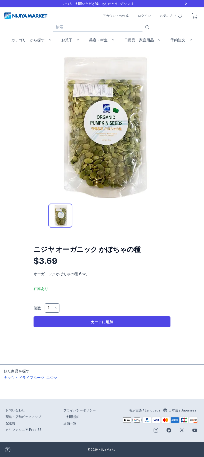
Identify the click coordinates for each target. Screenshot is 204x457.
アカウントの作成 (116, 16)
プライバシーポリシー (79, 410)
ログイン (144, 16)
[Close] (186, 3)
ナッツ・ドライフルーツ (24, 377)
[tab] (60, 215)
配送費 (10, 423)
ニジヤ (51, 377)
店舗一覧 (69, 423)
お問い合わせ (15, 410)
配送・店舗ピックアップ (23, 417)
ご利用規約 (71, 417)
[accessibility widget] (20, 449)
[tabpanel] (102, 127)
